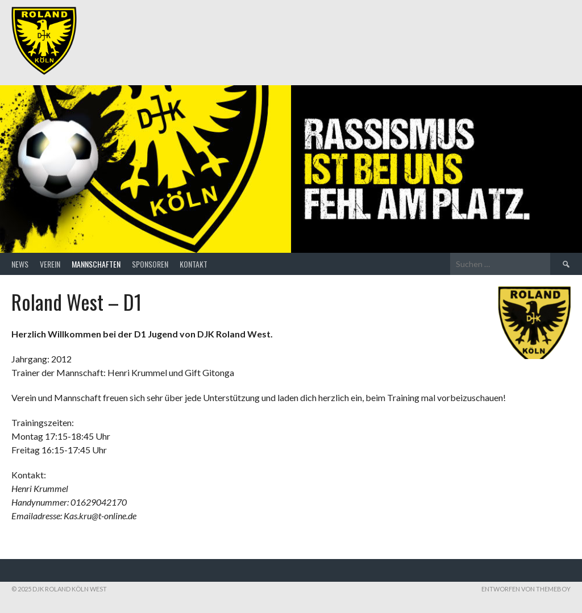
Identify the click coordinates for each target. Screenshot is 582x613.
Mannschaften (96, 264)
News (19, 264)
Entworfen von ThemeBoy (526, 589)
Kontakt (193, 264)
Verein (50, 264)
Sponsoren (150, 264)
